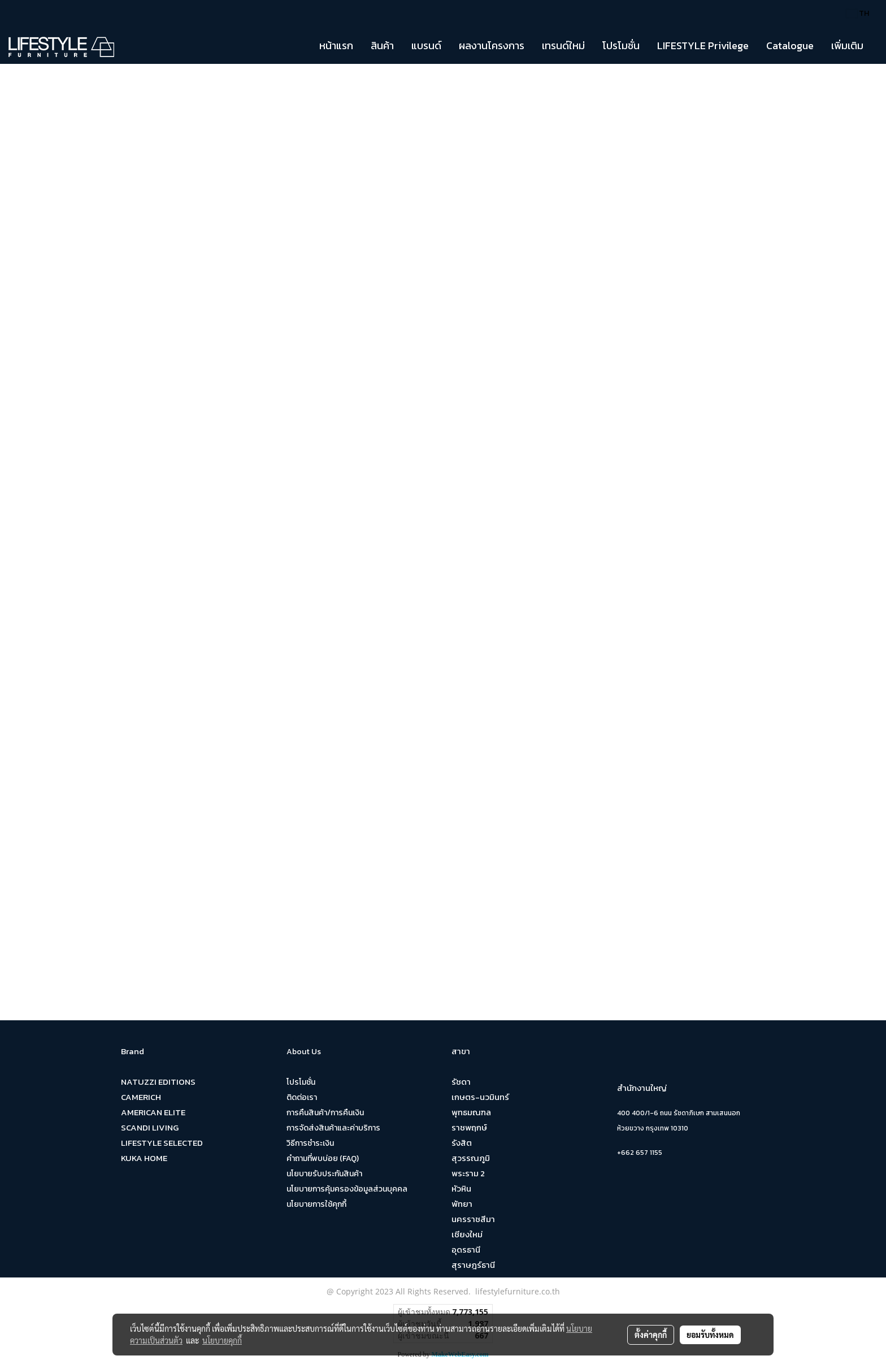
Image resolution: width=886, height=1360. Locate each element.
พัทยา (461, 1203)
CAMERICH (141, 1096)
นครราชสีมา (473, 1218)
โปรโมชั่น (621, 45)
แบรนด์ (426, 45)
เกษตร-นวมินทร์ (480, 1096)
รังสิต (461, 1142)
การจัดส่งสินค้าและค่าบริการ (333, 1128)
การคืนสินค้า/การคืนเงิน (325, 1113)
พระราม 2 (468, 1173)
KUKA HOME (144, 1157)
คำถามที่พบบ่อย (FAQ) (322, 1158)
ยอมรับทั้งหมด (710, 1334)
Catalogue (790, 45)
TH (857, 13)
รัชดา (461, 1081)
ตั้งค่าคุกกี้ (651, 1334)
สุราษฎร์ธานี (473, 1264)
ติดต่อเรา (301, 1097)
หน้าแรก (336, 45)
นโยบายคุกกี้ (222, 1340)
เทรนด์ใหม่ (563, 45)
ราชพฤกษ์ (469, 1127)
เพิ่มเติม (847, 45)
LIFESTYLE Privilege (703, 45)
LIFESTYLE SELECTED (162, 1142)
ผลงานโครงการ (491, 45)
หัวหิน (461, 1188)
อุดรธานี (465, 1249)
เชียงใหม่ (467, 1234)
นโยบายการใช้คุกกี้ (316, 1204)
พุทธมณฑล (471, 1112)
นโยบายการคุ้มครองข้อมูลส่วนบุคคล (346, 1189)
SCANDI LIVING (150, 1127)
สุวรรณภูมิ (470, 1157)
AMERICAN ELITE (153, 1112)
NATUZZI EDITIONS (158, 1081)
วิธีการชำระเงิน (310, 1143)
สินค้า (382, 45)
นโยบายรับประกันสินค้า (324, 1174)
